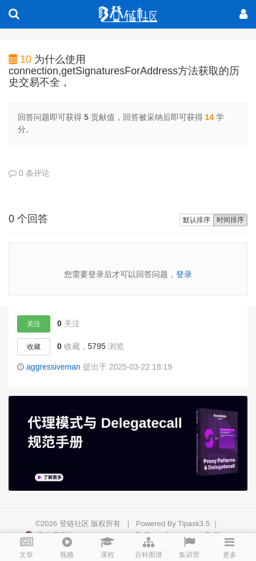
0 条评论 (29, 173)
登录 (184, 274)
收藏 (34, 347)
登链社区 (75, 523)
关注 (34, 324)
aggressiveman (53, 366)
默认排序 (196, 220)
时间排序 (230, 220)
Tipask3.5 (194, 523)
